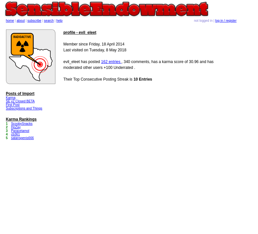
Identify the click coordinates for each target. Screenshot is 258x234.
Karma (10, 97)
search (49, 20)
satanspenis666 (22, 138)
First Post (12, 105)
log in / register (226, 20)
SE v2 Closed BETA (20, 101)
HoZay (15, 127)
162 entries (111, 61)
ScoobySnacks (21, 123)
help (60, 20)
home (10, 20)
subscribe (34, 20)
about (21, 20)
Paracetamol (20, 131)
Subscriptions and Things (24, 108)
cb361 (15, 134)
